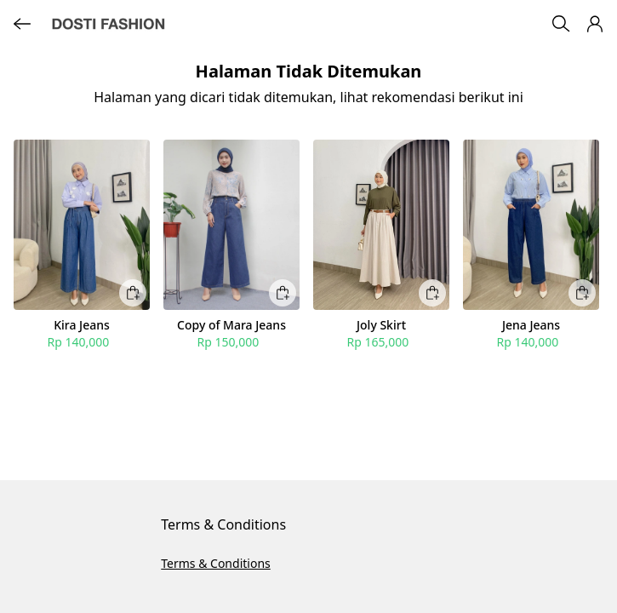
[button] (595, 24)
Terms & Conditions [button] (216, 563)
